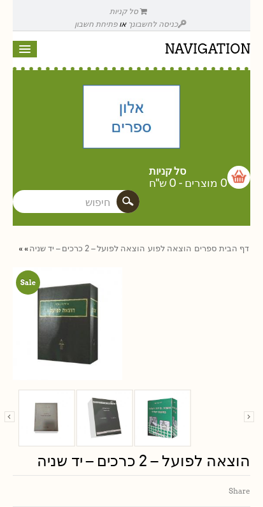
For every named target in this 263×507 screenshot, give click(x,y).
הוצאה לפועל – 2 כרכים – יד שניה (87, 248)
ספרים (205, 248)
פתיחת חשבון (96, 24)
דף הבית (234, 248)
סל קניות (129, 11)
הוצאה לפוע (170, 248)
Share (239, 491)
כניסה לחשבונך (157, 24)
